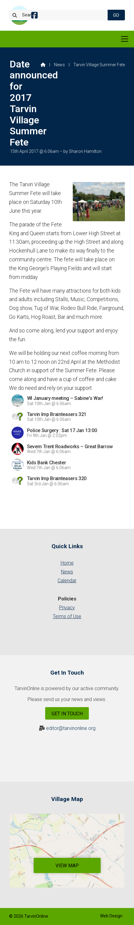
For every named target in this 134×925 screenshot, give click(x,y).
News (59, 64)
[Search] (61, 15)
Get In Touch (67, 714)
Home (67, 563)
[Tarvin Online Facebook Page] (34, 16)
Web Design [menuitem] (111, 915)
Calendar (67, 580)
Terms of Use (67, 616)
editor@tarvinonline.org (70, 728)
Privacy (67, 607)
